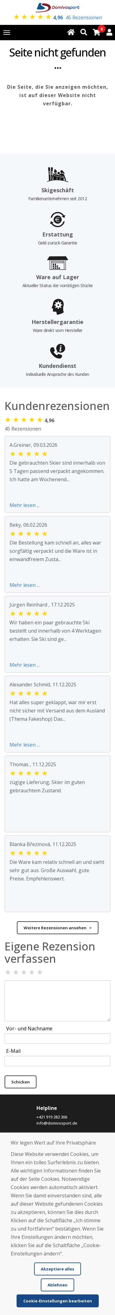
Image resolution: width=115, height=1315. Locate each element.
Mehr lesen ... (25, 505)
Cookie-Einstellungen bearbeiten (57, 1301)
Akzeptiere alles (57, 1269)
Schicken (20, 1082)
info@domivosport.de (56, 1123)
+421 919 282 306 (51, 1117)
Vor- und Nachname (29, 1028)
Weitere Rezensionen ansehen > (58, 928)
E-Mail (13, 1051)
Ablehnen (57, 1285)
